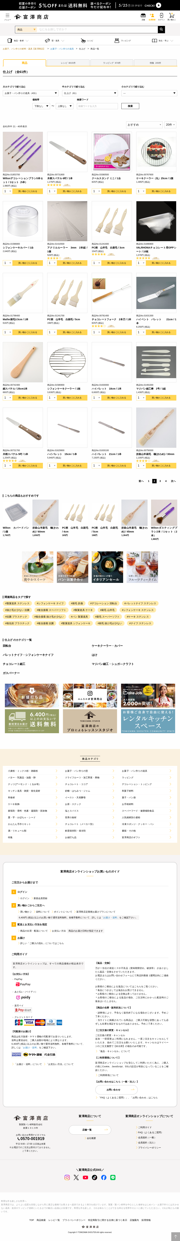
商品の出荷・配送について (32, 931)
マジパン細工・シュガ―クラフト (113, 663)
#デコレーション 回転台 (103, 603)
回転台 (7, 645)
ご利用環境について (107, 1075)
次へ (173, 481)
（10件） (67, 258)
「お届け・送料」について (27, 1064)
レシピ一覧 (54, 1220)
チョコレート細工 (14, 663)
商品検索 (41, 1220)
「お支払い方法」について (58, 1064)
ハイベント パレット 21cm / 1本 (156, 321)
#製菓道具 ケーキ (83, 610)
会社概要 (90, 1138)
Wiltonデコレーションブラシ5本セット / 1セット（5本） (23, 180)
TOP (31, 1220)
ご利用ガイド (143, 1127)
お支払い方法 (57, 931)
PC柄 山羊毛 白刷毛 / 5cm (63, 319)
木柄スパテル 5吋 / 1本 (15, 454)
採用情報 (146, 1220)
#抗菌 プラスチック (16, 616)
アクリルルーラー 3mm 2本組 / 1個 (67, 249)
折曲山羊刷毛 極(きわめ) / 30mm (155, 454)
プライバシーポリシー (148, 1147)
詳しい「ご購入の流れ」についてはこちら (40, 943)
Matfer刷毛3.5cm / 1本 (15, 319)
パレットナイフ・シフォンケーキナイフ (28, 654)
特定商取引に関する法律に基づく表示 (107, 1220)
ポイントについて (61, 911)
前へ (141, 481)
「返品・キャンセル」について (112, 1051)
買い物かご (24, 911)
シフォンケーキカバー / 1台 (18, 247)
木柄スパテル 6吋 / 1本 (60, 178)
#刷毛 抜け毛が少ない (110, 623)
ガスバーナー (11, 673)
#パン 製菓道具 (79, 616)
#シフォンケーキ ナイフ (50, 603)
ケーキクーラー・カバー (107, 645)
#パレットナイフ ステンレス (140, 603)
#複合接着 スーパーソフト (51, 610)
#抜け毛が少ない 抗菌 (17, 610)
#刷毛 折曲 (77, 603)
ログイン (23, 898)
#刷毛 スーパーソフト (107, 616)
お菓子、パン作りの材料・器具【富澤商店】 (24, 49)
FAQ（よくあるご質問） (149, 1132)
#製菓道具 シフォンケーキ (75, 623)
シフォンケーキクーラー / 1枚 (63, 388)
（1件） (66, 185)
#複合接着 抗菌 (45, 623)
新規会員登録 (39, 898)
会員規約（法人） (145, 1142)
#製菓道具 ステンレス (17, 603)
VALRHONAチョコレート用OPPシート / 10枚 (156, 249)
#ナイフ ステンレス (140, 623)
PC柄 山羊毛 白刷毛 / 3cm (108, 247)
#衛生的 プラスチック (17, 623)
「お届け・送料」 (110, 917)
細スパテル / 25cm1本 (15, 388)
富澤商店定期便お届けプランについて (94, 911)
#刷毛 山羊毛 (107, 610)
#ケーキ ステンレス (138, 616)
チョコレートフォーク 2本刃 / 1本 (111, 319)
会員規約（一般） (145, 1137)
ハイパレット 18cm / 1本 (106, 388)
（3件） (111, 254)
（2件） (155, 258)
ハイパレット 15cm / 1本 (62, 454)
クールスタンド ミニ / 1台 (106, 178)
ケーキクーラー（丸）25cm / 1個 (154, 178)
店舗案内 (134, 1220)
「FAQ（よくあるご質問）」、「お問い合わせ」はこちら (126, 1097)
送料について (41, 911)
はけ (94, 654)
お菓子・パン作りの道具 (62, 49)
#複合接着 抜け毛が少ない (49, 616)
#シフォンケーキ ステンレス (138, 610)
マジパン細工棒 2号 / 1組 (151, 388)
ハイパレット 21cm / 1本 (106, 454)
